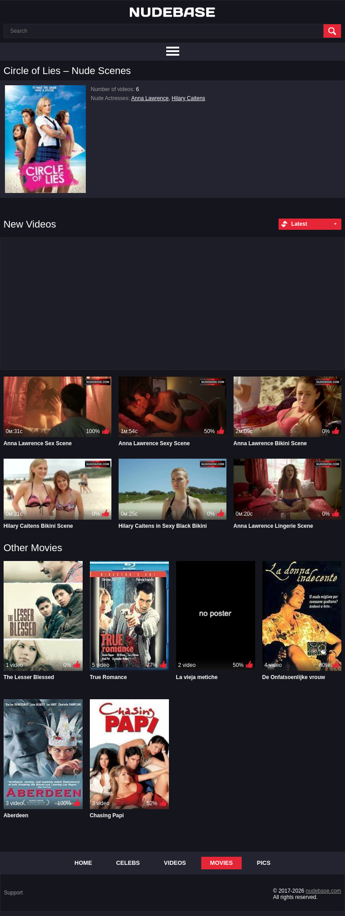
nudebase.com (323, 891)
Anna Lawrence (149, 98)
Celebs (128, 862)
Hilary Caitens (188, 98)
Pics (263, 862)
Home (83, 862)
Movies (221, 862)
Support (13, 893)
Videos (175, 862)
